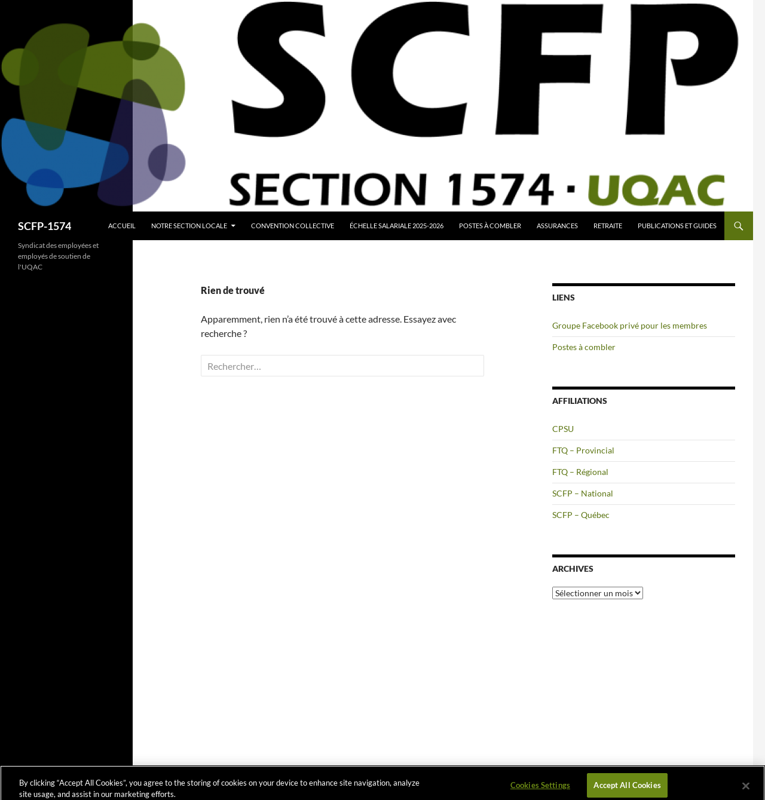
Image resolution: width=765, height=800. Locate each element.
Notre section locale (189, 225)
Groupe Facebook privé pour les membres (629, 325)
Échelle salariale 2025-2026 (396, 225)
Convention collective (292, 225)
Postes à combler (490, 225)
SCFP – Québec (581, 515)
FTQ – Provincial (583, 450)
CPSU (563, 429)
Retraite (607, 225)
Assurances (557, 225)
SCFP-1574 (44, 225)
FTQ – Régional (580, 472)
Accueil (122, 225)
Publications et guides (677, 225)
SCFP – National (582, 493)
